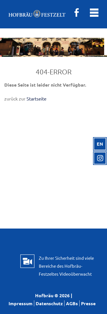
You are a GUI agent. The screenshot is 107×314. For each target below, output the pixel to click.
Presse (88, 303)
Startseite (37, 98)
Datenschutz (49, 303)
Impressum (21, 303)
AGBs (72, 303)
